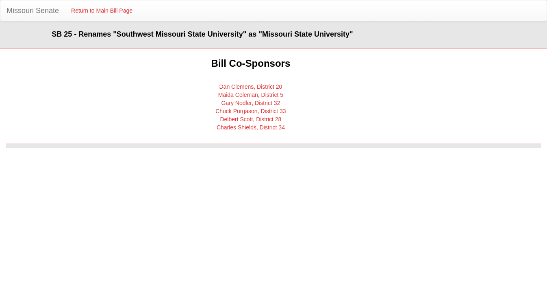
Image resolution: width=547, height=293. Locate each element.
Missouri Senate (33, 11)
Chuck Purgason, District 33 (250, 111)
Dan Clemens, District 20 (250, 86)
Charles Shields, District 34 (251, 127)
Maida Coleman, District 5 (250, 95)
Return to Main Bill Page (101, 10)
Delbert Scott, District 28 (250, 119)
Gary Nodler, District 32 (250, 103)
